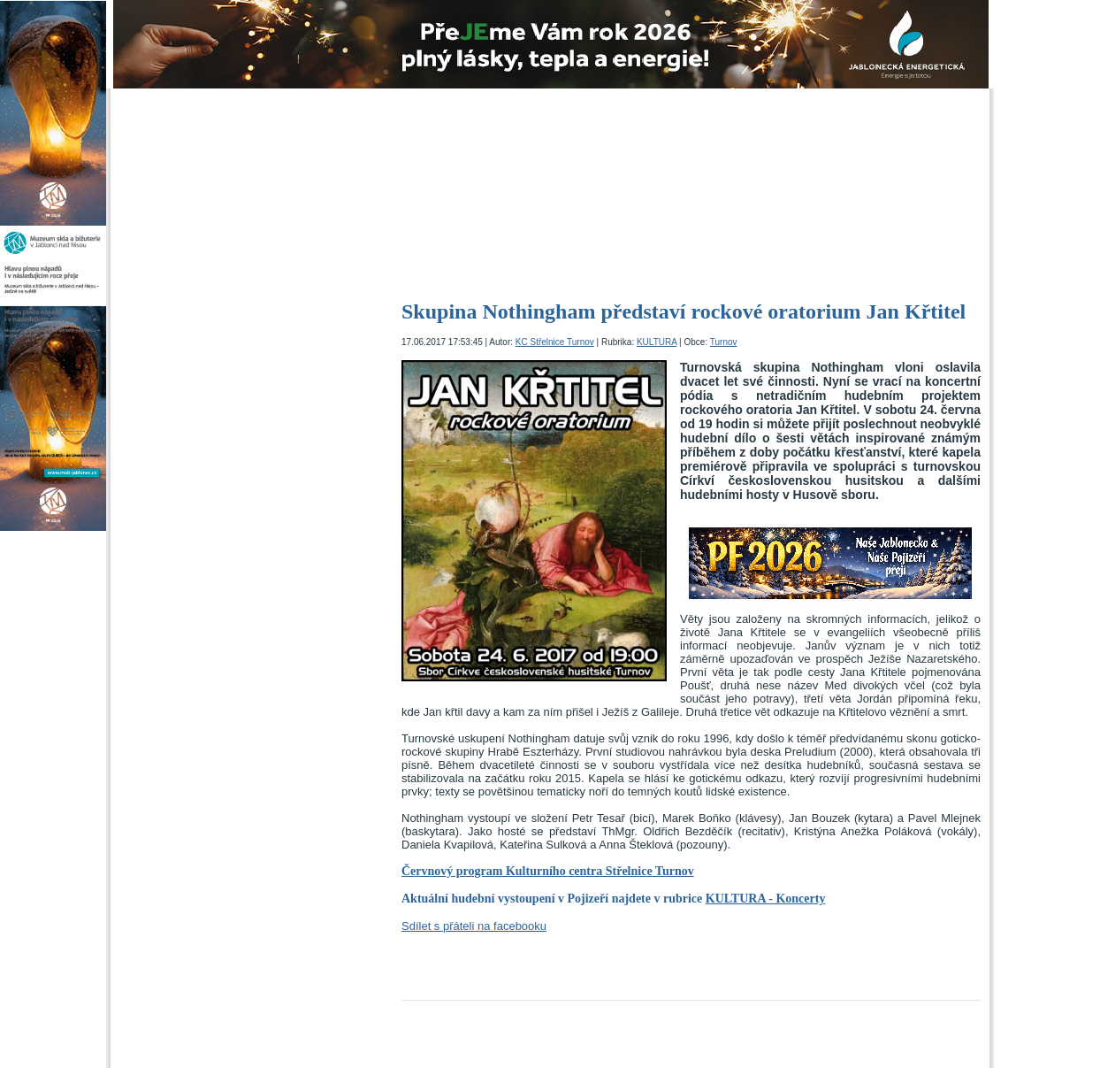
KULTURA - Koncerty (766, 898)
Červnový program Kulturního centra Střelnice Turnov (547, 871)
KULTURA (656, 342)
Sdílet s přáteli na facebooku (473, 926)
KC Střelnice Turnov (555, 342)
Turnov (723, 342)
